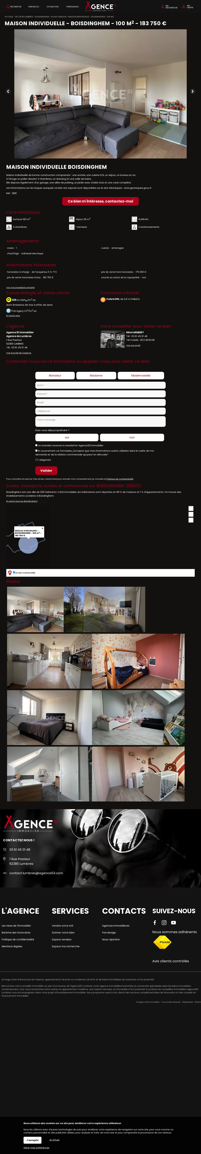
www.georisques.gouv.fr (138, 188)
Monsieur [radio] (55, 375)
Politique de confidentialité (119, 479)
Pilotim (198, 1002)
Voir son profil (133, 345)
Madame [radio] (96, 375)
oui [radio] (67, 437)
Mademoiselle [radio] (140, 375)
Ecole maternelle (21, 572)
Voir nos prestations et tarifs (20, 287)
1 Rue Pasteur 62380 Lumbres (21, 861)
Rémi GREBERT (135, 332)
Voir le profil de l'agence (18, 353)
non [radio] (132, 437)
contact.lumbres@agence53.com (36, 873)
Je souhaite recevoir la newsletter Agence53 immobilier (70, 445)
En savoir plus (13, 315)
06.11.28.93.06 (147, 340)
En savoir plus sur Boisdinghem (22, 501)
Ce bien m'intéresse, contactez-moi (100, 201)
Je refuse (54, 1139)
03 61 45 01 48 (19, 347)
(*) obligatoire (43, 459)
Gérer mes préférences (36, 1147)
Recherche (13, 7)
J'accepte (32, 1140)
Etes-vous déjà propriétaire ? (52, 430)
